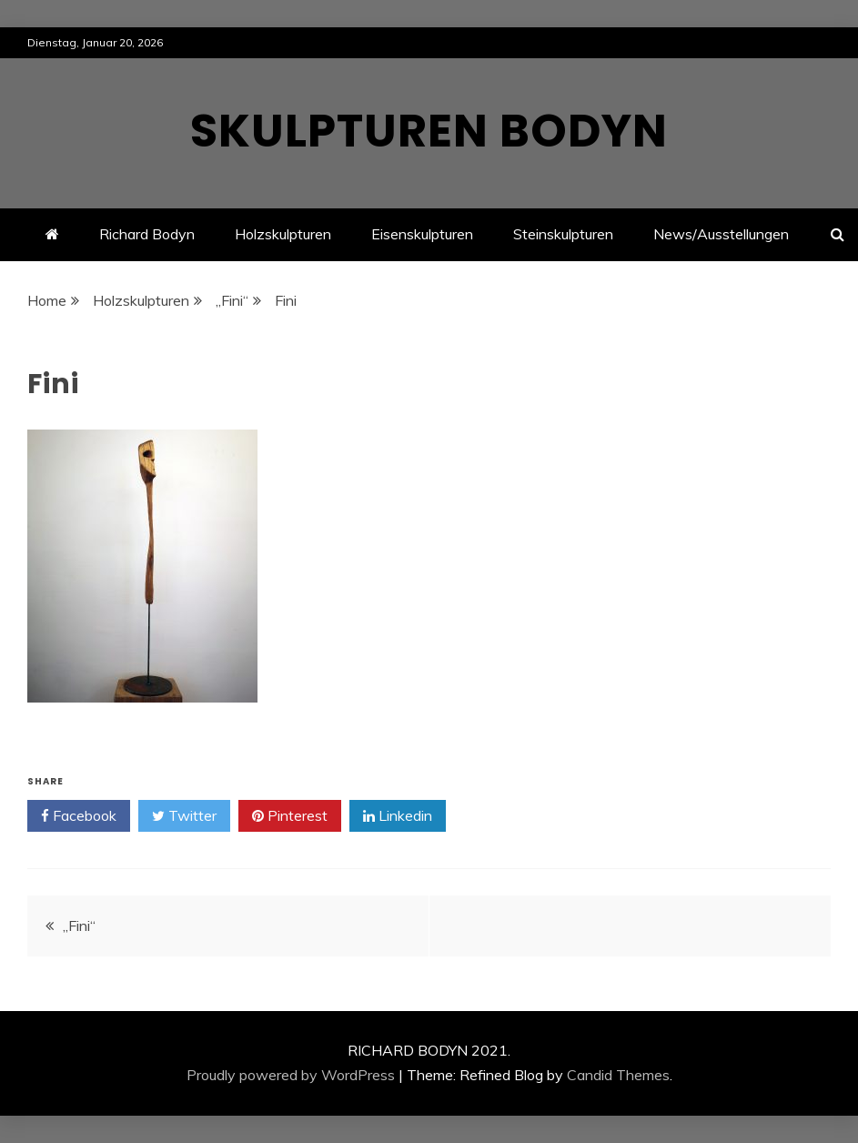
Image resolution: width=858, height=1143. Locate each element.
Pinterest (290, 816)
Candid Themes (618, 1075)
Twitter (184, 816)
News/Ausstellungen (721, 234)
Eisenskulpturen (422, 234)
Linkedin (397, 816)
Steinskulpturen (563, 234)
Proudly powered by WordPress (291, 1075)
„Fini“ (79, 925)
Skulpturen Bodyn (429, 131)
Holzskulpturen (283, 234)
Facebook (78, 816)
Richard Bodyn (147, 234)
